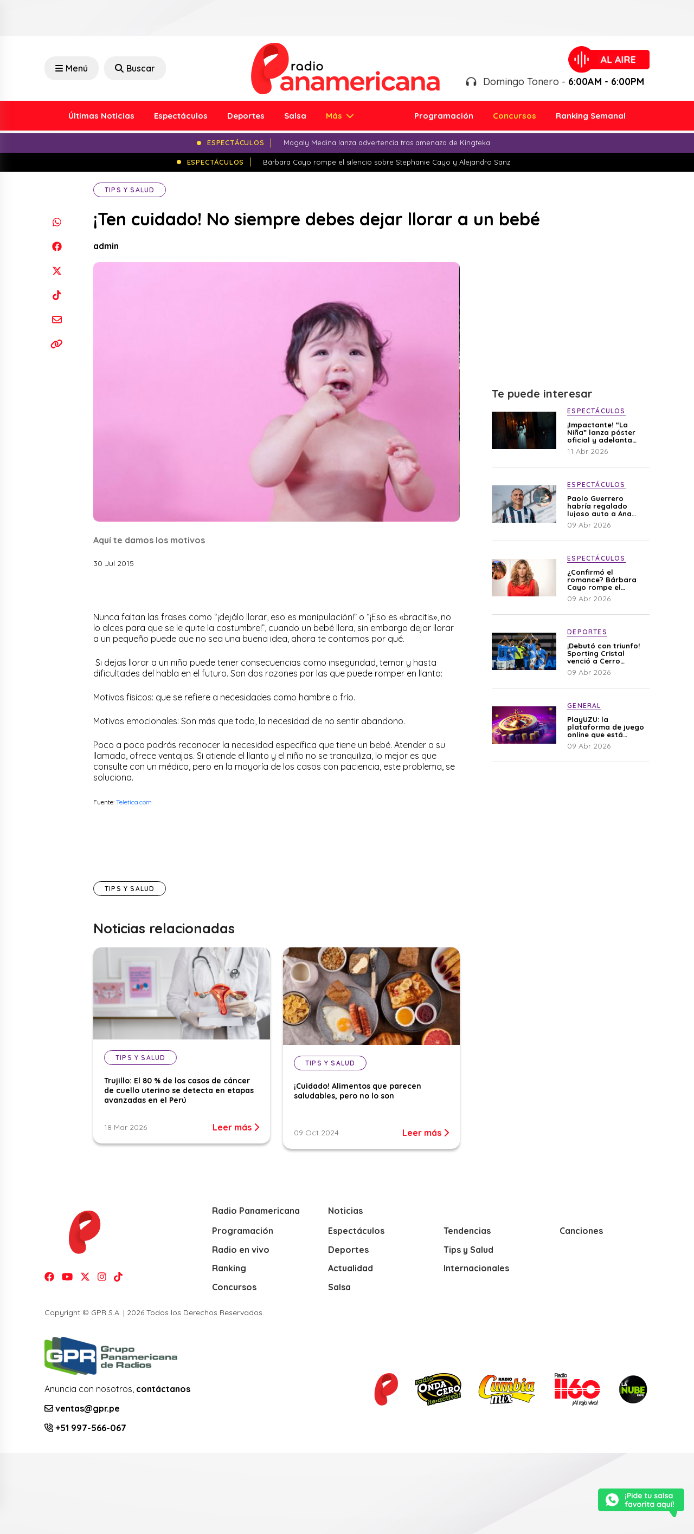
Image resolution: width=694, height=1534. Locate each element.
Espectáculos (181, 115)
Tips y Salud (130, 190)
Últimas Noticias (101, 115)
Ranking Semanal (591, 115)
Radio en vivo (240, 1249)
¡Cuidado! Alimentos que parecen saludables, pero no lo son (357, 1091)
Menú (71, 68)
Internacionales (476, 1268)
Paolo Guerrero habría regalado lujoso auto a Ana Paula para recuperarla (599, 506)
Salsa (295, 115)
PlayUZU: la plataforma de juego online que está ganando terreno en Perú (605, 727)
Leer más (236, 1127)
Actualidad (350, 1268)
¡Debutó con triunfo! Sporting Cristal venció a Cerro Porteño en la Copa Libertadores (603, 653)
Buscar (135, 68)
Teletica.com (134, 802)
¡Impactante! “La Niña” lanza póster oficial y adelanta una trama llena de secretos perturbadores (602, 432)
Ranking (229, 1268)
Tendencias (467, 1230)
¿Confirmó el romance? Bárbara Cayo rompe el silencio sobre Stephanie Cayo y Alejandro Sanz (602, 579)
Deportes (246, 115)
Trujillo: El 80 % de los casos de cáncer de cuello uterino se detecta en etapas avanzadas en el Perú (179, 1090)
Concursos (514, 115)
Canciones (581, 1230)
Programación (443, 115)
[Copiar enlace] (56, 344)
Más (335, 115)
